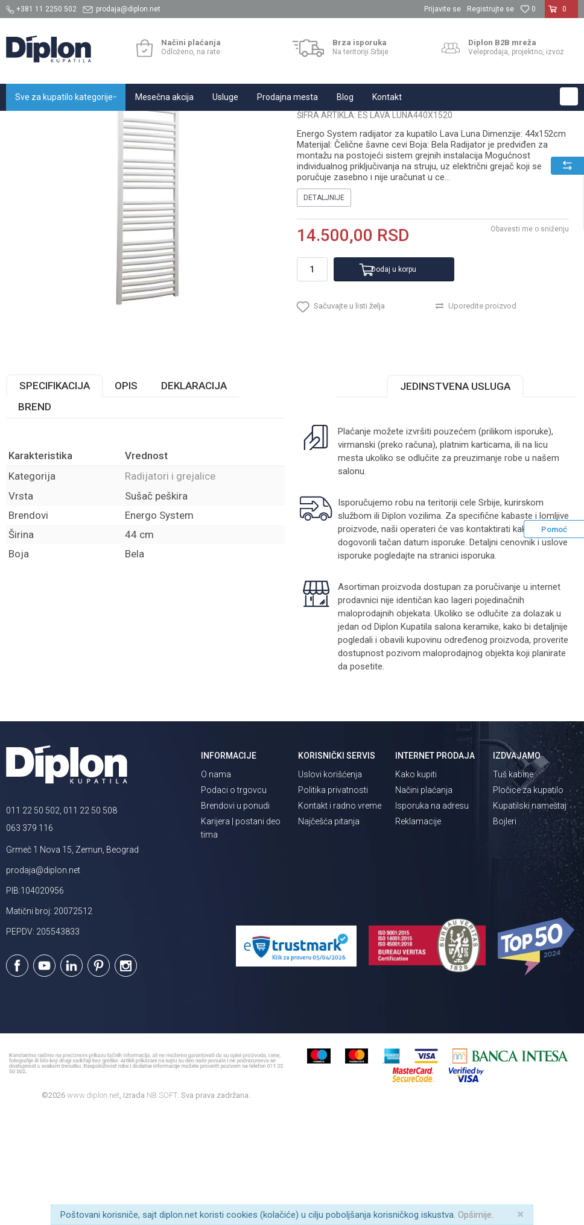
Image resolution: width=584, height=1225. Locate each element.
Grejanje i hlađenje (162, 123)
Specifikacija (54, 496)
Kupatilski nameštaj (530, 916)
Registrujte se (490, 9)
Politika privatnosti (333, 901)
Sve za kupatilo (94, 123)
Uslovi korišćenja (330, 885)
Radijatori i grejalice (237, 123)
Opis (126, 496)
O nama (216, 885)
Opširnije (475, 1214)
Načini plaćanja (423, 901)
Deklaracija (194, 496)
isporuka (478, 666)
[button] (569, 96)
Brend (34, 518)
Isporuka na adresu (432, 916)
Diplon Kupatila (32, 123)
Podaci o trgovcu (234, 901)
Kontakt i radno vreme (339, 916)
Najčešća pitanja (329, 932)
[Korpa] (561, 14)
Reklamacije (418, 932)
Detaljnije (323, 308)
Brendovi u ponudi (235, 916)
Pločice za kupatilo (528, 901)
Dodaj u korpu (393, 380)
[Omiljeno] (528, 9)
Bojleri (504, 932)
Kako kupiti (416, 885)
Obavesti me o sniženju (529, 340)
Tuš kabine (513, 885)
